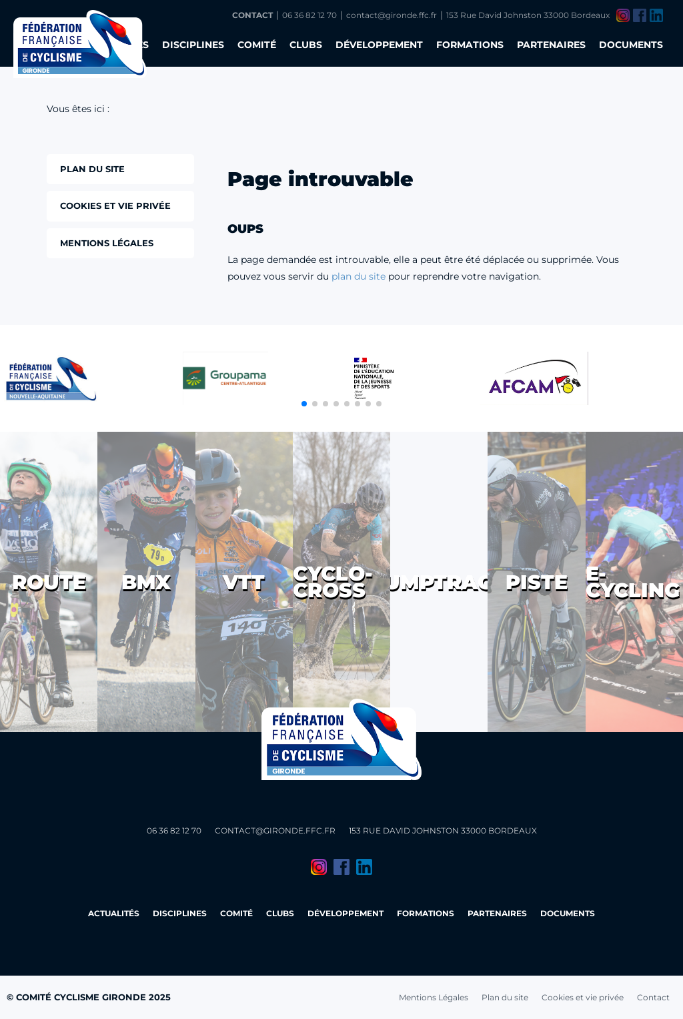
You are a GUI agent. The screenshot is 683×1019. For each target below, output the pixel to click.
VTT (244, 582)
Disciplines (193, 45)
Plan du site (505, 997)
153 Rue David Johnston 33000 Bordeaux (528, 15)
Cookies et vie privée (583, 997)
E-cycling (633, 582)
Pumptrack (439, 582)
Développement (379, 45)
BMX (146, 582)
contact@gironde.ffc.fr (391, 15)
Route (49, 582)
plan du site (358, 276)
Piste (537, 582)
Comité (256, 45)
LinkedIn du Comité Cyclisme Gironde (656, 15)
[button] (304, 403)
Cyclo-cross (333, 582)
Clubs (305, 45)
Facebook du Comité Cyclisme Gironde (639, 15)
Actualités (113, 913)
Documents (631, 45)
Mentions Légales (433, 997)
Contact (252, 15)
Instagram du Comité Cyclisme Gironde (623, 15)
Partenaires (551, 45)
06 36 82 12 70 (309, 15)
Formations (470, 45)
